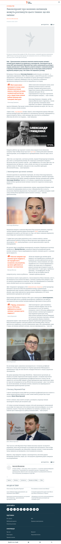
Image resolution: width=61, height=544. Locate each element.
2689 (16, 242)
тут (32, 151)
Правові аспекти (11, 537)
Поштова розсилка (11, 524)
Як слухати (9, 518)
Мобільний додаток (12, 521)
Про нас (9, 532)
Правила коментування (37, 521)
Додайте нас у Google (13, 542)
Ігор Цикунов (18, 111)
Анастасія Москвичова (12, 18)
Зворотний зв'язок (35, 534)
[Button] (45, 24)
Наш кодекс (10, 534)
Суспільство (10, 6)
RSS (32, 518)
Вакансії (33, 532)
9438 (36, 231)
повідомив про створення (35, 287)
